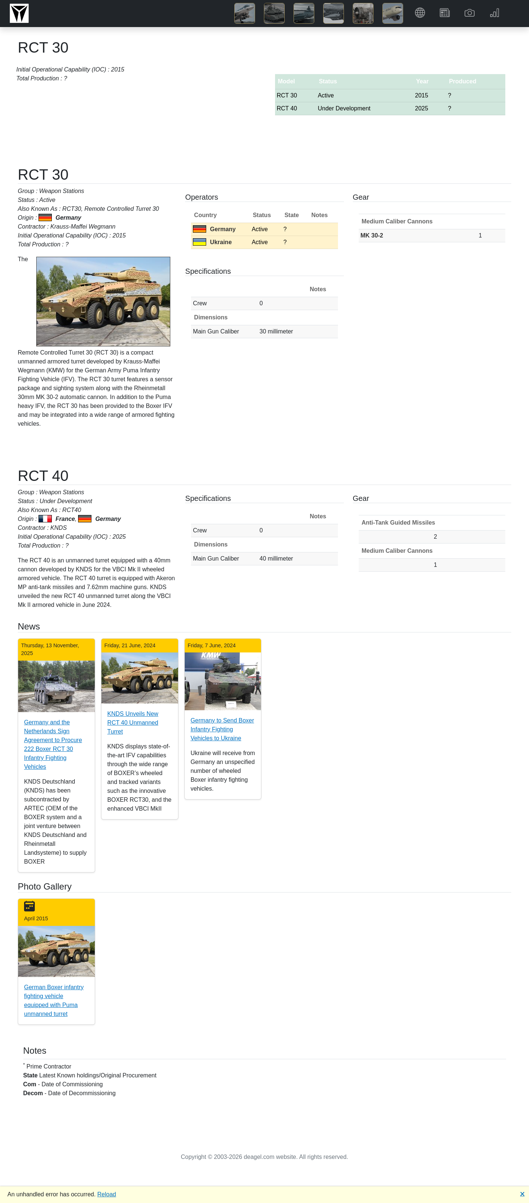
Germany (214, 229)
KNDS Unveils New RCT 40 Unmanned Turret (132, 723)
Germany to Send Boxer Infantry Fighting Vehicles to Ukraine (222, 729)
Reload (106, 1194)
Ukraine (212, 242)
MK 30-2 (372, 235)
